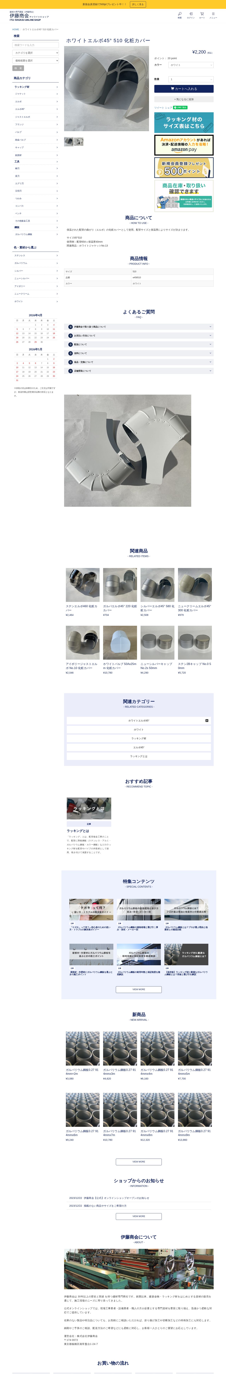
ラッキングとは (138, 756)
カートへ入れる (184, 89)
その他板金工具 (22, 221)
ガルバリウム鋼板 (23, 234)
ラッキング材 (138, 738)
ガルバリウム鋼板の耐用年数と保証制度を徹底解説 (138, 973)
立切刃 (18, 191)
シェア (168, 107)
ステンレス (19, 255)
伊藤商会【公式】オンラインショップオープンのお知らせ (116, 1198)
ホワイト (139, 729)
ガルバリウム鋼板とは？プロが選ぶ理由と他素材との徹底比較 (186, 928)
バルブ (18, 132)
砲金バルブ (20, 140)
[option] (106, 90)
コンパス (19, 206)
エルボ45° (138, 747)
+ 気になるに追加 (184, 99)
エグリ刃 (19, 183)
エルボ (18, 101)
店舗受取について (79, 371)
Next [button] (146, 88)
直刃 (17, 176)
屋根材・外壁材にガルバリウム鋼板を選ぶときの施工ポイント (91, 973)
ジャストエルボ (22, 117)
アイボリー (19, 286)
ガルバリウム (20, 263)
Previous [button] (66, 88)
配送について (77, 344)
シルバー (18, 271)
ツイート (159, 107)
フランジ (19, 124)
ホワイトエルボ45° (138, 720)
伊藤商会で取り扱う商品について (87, 327)
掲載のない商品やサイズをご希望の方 (105, 1205)
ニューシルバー (21, 278)
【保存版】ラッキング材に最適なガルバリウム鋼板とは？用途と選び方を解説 (186, 973)
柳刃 (17, 168)
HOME (15, 29)
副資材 (18, 155)
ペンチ (18, 213)
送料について (77, 353)
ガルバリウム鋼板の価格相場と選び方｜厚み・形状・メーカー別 (137, 928)
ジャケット (20, 94)
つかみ (18, 198)
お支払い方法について (81, 336)
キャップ (19, 147)
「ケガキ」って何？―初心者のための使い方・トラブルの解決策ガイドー (90, 928)
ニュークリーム (21, 294)
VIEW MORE (139, 989)
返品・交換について (80, 362)
